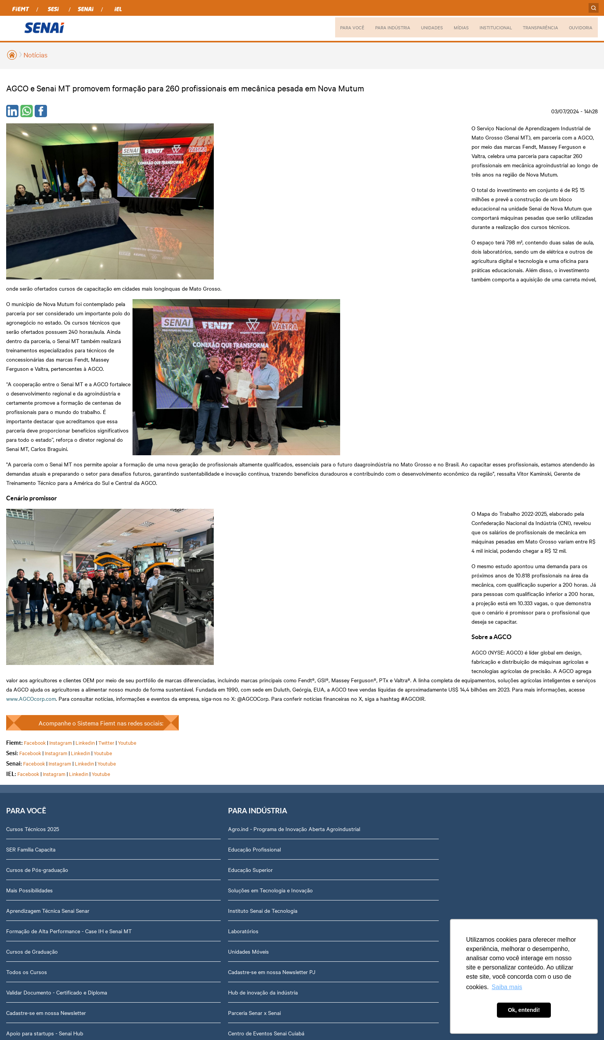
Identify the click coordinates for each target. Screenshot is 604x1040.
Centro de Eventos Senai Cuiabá (161, 755)
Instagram (60, 455)
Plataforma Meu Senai (32, 857)
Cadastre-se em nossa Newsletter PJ (167, 693)
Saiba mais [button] (507, 987)
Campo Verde (251, 665)
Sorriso (244, 747)
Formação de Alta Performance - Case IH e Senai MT (57, 648)
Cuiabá (244, 645)
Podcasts (359, 543)
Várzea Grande (253, 767)
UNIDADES (424, 27)
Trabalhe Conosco (481, 726)
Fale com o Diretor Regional (493, 747)
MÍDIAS (454, 27)
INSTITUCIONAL (490, 27)
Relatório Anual (478, 665)
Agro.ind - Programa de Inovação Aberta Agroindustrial (171, 546)
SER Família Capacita (30, 563)
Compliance (474, 604)
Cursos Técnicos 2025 (32, 543)
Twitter (106, 455)
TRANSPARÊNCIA (538, 27)
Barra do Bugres (255, 583)
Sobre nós (472, 543)
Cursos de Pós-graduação (37, 583)
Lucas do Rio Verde (259, 624)
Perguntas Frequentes (486, 583)
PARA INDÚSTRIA (384, 27)
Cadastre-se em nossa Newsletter (46, 734)
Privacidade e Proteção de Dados (499, 788)
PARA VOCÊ (341, 27)
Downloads (473, 808)
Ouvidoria (471, 829)
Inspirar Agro (22, 836)
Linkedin (85, 455)
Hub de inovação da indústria (158, 714)
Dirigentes (472, 563)
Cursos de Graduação (32, 673)
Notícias (35, 54)
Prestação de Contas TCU (491, 686)
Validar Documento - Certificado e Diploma (56, 714)
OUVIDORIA (580, 27)
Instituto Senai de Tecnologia (158, 632)
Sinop (242, 726)
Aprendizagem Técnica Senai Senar (47, 624)
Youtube (127, 455)
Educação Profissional (149, 571)
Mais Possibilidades (29, 604)
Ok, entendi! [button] (524, 1010)
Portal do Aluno (25, 816)
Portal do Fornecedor (485, 624)
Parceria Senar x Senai (149, 734)
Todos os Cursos (26, 693)
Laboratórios (138, 652)
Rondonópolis (252, 706)
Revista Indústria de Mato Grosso (388, 583)
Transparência (477, 645)
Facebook (35, 455)
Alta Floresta (251, 543)
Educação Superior (145, 591)
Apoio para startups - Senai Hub (44, 755)
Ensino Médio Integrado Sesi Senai (47, 775)
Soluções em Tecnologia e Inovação (165, 612)
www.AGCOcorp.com (350, 402)
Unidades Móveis (143, 673)
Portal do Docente (28, 795)
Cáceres (245, 604)
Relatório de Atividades (375, 604)
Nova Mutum (251, 686)
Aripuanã (246, 563)
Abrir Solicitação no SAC (489, 767)
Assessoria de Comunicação (493, 706)
